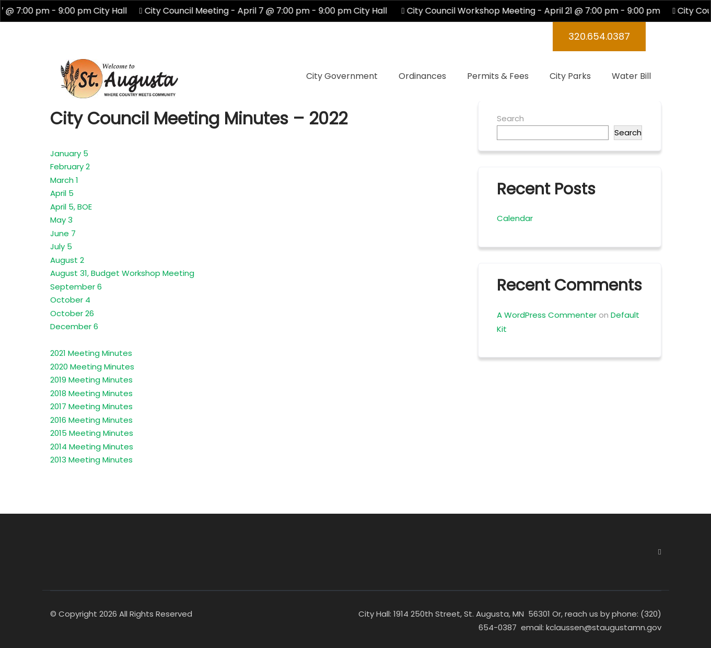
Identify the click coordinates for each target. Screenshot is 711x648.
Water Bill (631, 76)
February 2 (70, 166)
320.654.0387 (599, 36)
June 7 (63, 233)
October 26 (72, 313)
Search (510, 118)
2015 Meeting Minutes (91, 432)
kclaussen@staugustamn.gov (602, 627)
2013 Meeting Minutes (91, 459)
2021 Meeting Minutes (91, 353)
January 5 (69, 153)
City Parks (570, 76)
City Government (342, 76)
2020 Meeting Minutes (92, 366)
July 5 (61, 246)
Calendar (515, 218)
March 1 (64, 180)
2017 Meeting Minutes (91, 406)
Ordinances (422, 76)
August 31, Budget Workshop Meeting (122, 273)
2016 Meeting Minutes (91, 419)
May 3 (61, 219)
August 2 (67, 259)
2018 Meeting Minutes (91, 393)
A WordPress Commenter (547, 314)
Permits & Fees (498, 76)
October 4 (70, 299)
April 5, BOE (71, 206)
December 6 (74, 326)
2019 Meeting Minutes (91, 379)
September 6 (76, 286)
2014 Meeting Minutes (91, 446)
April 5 (62, 193)
